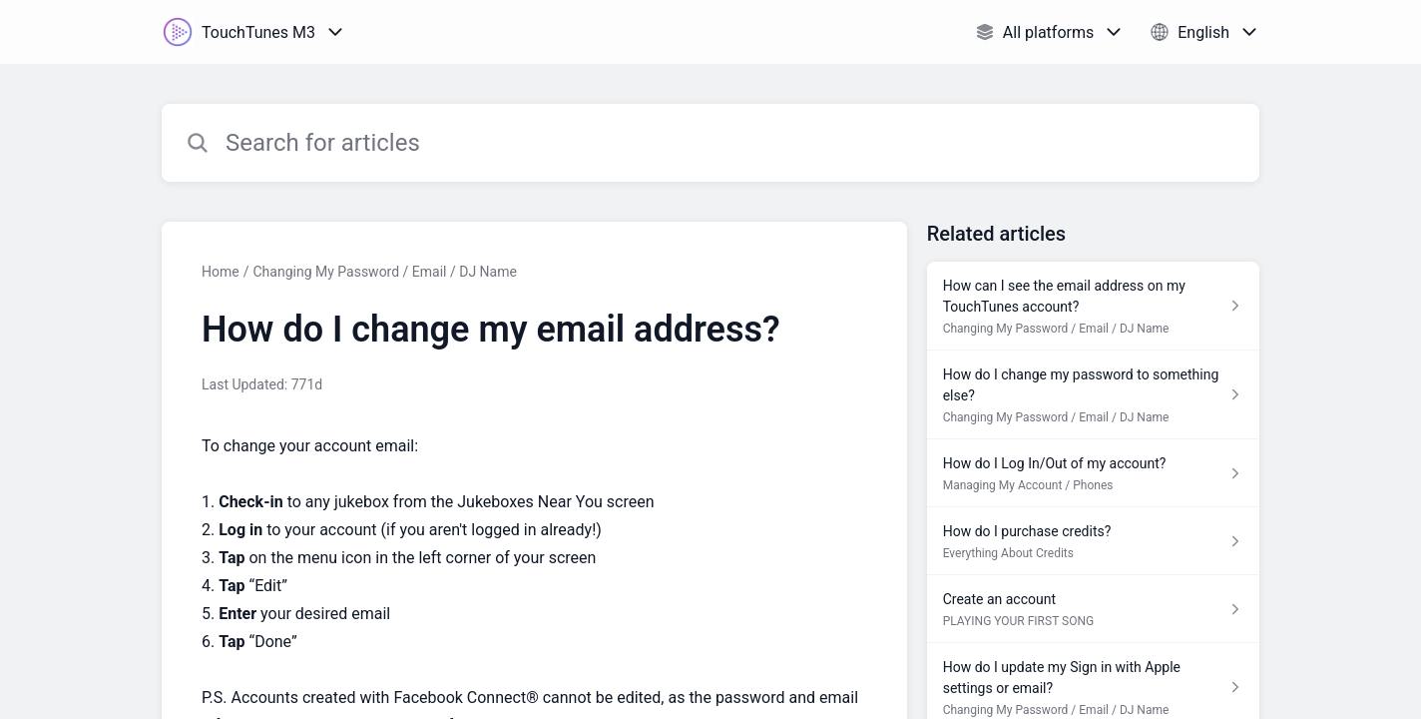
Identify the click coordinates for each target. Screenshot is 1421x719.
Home (220, 272)
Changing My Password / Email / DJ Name (384, 272)
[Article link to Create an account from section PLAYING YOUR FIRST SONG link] (1093, 609)
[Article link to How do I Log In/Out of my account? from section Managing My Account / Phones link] (1093, 473)
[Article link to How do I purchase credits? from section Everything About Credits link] (1093, 541)
